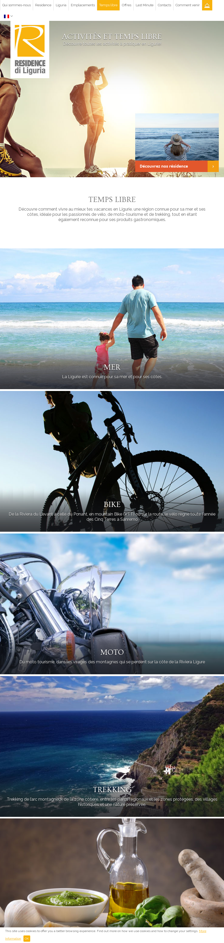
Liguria (61, 5)
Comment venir (188, 5)
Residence (43, 5)
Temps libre (108, 5)
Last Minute (144, 5)
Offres (126, 5)
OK (27, 938)
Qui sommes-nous (16, 5)
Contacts (164, 5)
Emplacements (83, 5)
